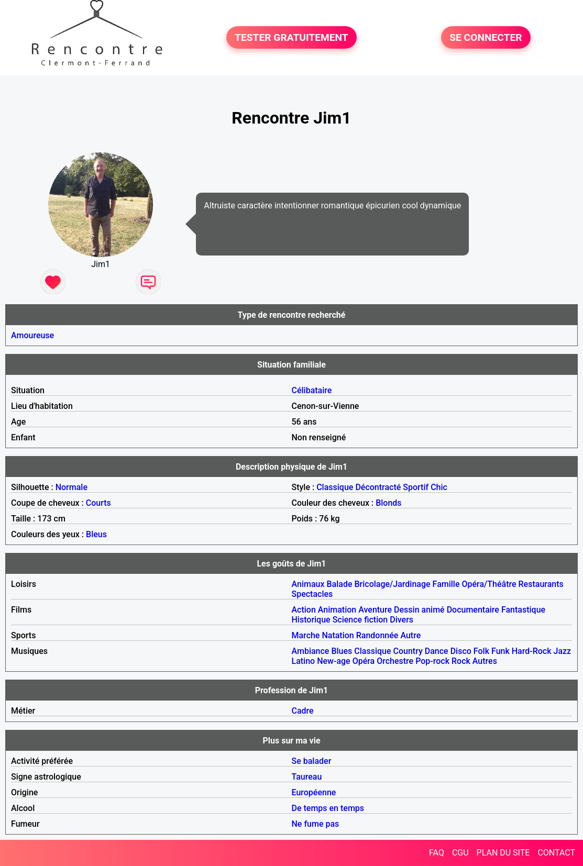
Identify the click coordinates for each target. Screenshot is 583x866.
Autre (410, 635)
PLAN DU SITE (503, 853)
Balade (339, 584)
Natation (338, 635)
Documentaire (473, 610)
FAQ (436, 853)
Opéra (364, 661)
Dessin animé (419, 610)
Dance (436, 651)
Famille (446, 584)
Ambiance (310, 651)
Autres (484, 661)
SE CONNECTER (485, 37)
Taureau (307, 777)
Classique (334, 487)
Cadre (303, 711)
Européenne (314, 792)
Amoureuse (32, 335)
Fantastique (523, 610)
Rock (461, 661)
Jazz (562, 651)
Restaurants (541, 584)
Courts (98, 503)
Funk (500, 651)
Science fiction (360, 620)
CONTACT (556, 853)
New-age (333, 661)
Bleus (96, 534)
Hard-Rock (532, 651)
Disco (460, 651)
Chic (439, 487)
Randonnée (377, 635)
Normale (71, 487)
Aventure (375, 610)
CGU (460, 853)
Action (304, 610)
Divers (401, 620)
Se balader (312, 761)
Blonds (388, 503)
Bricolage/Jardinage (392, 584)
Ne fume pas (315, 824)
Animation (337, 610)
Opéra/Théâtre (488, 584)
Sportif (415, 487)
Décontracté (378, 487)
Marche (306, 635)
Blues (341, 651)
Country (408, 651)
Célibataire (312, 390)
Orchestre (395, 661)
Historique (311, 620)
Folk (481, 651)
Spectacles (312, 594)
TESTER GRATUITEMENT (291, 37)
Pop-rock (432, 661)
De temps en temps (328, 808)
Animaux (308, 584)
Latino (303, 661)
